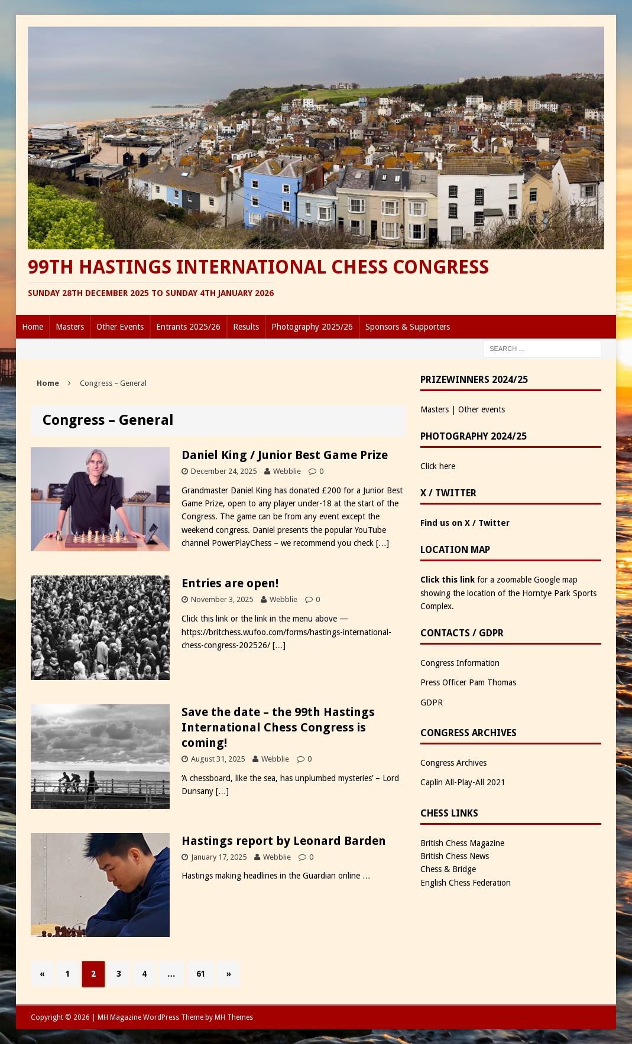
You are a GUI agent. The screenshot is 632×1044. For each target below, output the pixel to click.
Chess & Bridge (448, 869)
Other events (481, 409)
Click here (437, 466)
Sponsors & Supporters (407, 326)
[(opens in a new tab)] (100, 930)
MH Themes (234, 1017)
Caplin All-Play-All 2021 (462, 782)
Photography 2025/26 (312, 326)
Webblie (287, 471)
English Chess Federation (465, 882)
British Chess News (454, 856)
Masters (70, 326)
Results (246, 326)
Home (32, 326)
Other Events (120, 326)
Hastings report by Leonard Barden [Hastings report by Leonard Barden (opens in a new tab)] (284, 841)
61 (201, 973)
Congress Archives (453, 762)
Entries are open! (230, 583)
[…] (382, 543)
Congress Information (460, 663)
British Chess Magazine (462, 843)
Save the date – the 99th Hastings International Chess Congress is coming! (278, 727)
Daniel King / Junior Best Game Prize (285, 455)
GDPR (431, 702)
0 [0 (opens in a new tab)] (311, 857)
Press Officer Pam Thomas (468, 682)
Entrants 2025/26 (188, 326)
